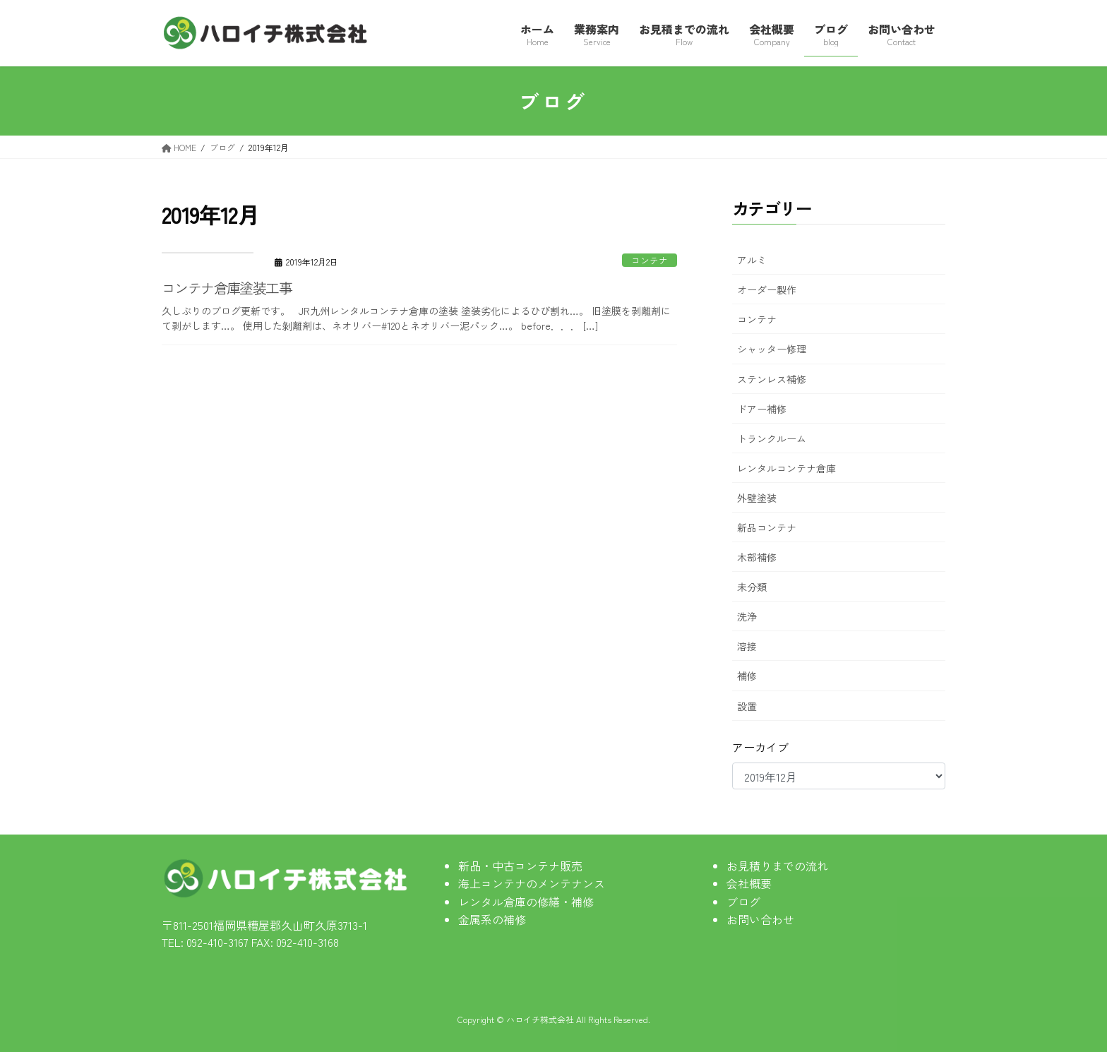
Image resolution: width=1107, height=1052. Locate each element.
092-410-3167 (217, 941)
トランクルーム (771, 438)
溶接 (747, 646)
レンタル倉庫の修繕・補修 (526, 901)
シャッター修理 (771, 349)
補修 (747, 676)
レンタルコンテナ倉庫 (786, 468)
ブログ (743, 901)
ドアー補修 (761, 409)
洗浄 (747, 616)
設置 (747, 706)
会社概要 (749, 883)
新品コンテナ (766, 527)
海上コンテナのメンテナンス (531, 883)
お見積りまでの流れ (777, 865)
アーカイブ (760, 747)
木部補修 (757, 557)
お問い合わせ (760, 919)
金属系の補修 (492, 919)
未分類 (752, 587)
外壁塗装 (757, 498)
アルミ (752, 260)
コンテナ (649, 260)
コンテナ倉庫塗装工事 (227, 287)
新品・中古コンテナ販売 (520, 865)
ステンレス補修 (771, 379)
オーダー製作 (766, 289)
